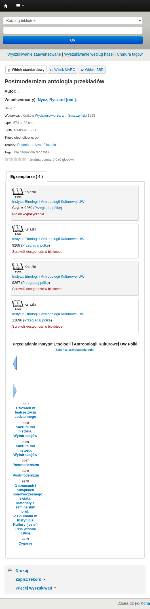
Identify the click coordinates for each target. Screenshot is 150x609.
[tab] (26, 176)
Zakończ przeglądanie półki (75, 349)
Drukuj (22, 570)
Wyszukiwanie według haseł (88, 54)
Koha (145, 603)
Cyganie (25, 543)
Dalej (14, 391)
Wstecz (14, 363)
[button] (20, 5)
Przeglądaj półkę (48, 208)
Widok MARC (64, 70)
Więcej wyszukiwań (36, 588)
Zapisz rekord (30, 579)
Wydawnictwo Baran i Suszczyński (60, 116)
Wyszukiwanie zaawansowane (34, 54)
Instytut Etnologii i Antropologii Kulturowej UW (6, 6)
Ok (73, 40)
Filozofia (49, 145)
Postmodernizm (29, 145)
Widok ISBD (94, 70)
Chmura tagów (130, 54)
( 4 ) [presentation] (26, 176)
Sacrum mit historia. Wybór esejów (25, 431)
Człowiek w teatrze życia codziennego (25, 412)
